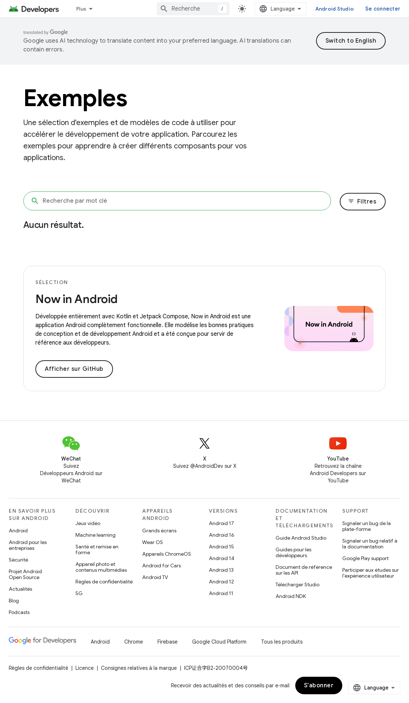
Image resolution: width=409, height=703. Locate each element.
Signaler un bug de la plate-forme (366, 526)
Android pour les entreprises (28, 545)
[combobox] (193, 8)
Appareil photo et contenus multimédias (101, 567)
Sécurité (18, 559)
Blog (14, 600)
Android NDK (291, 596)
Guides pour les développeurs (293, 552)
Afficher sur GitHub (74, 369)
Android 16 (221, 535)
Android (18, 530)
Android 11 (221, 593)
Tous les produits (282, 641)
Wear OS (152, 542)
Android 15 (221, 546)
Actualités (20, 589)
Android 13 (221, 570)
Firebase (167, 641)
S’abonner (319, 685)
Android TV (155, 577)
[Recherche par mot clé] (177, 200)
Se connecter (382, 8)
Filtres (362, 201)
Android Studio (334, 8)
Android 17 (221, 523)
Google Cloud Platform (219, 641)
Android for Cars (161, 565)
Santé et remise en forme (96, 549)
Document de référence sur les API (304, 570)
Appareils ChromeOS (166, 554)
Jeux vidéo (87, 523)
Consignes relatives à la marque (139, 668)
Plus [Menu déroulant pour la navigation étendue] (81, 8)
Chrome (133, 641)
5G (79, 593)
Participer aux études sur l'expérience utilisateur (370, 573)
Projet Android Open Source (25, 574)
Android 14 (221, 558)
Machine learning (95, 535)
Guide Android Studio (301, 538)
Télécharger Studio (297, 584)
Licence (84, 668)
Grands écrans (159, 530)
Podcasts (19, 612)
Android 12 (221, 581)
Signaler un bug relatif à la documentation (369, 543)
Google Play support (365, 558)
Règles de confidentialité (104, 581)
